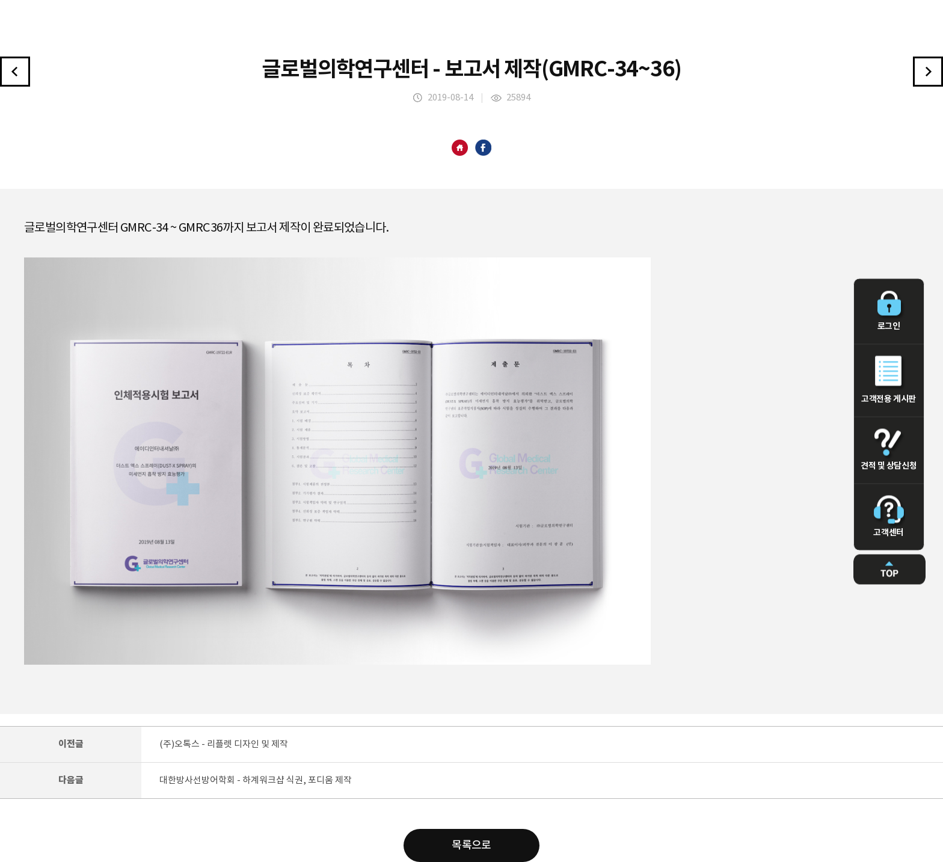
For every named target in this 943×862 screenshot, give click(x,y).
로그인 (889, 311)
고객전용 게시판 (889, 380)
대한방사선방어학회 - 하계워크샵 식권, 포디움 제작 (255, 780)
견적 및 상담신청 (889, 449)
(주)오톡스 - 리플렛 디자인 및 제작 (223, 744)
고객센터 (889, 516)
